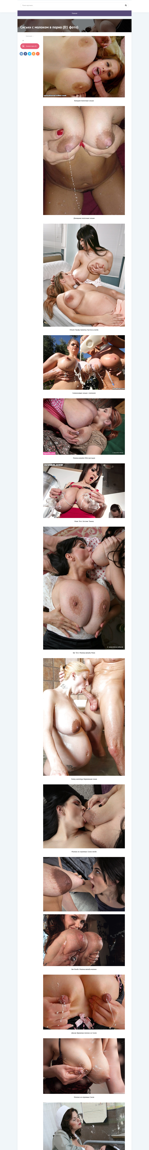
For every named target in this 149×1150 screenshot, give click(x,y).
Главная (74, 13)
